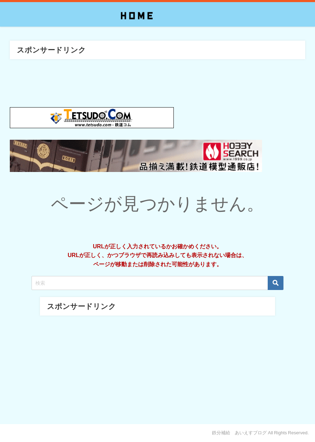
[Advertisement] (157, 368)
